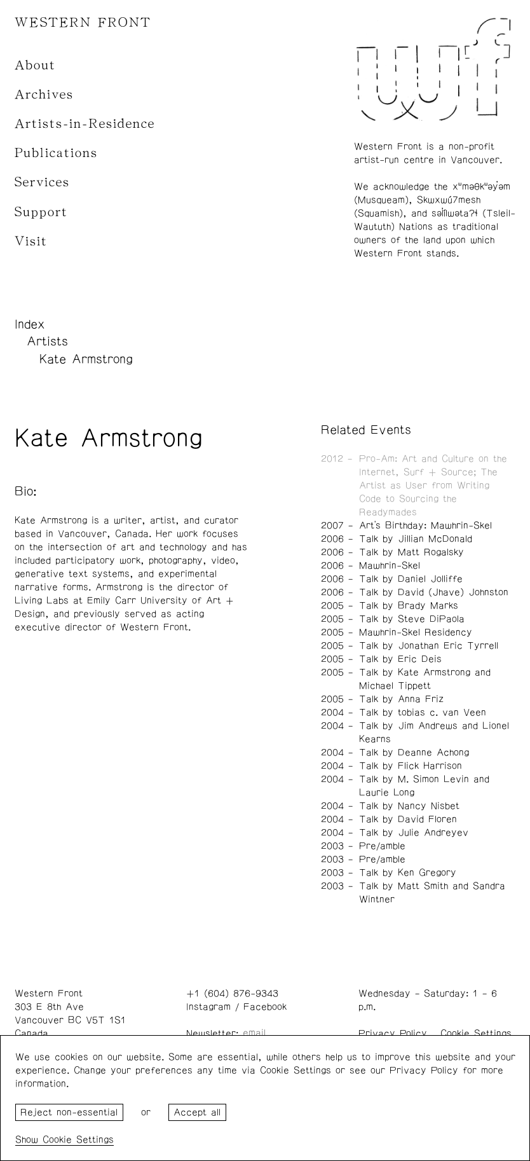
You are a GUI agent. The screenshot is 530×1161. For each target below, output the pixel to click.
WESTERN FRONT (83, 22)
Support (41, 212)
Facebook (265, 1007)
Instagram (208, 1007)
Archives (44, 94)
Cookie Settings (476, 1033)
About (35, 65)
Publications (56, 153)
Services (42, 182)
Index (30, 324)
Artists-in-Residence (85, 123)
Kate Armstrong (86, 359)
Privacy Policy (392, 1033)
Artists (47, 341)
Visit (31, 241)
